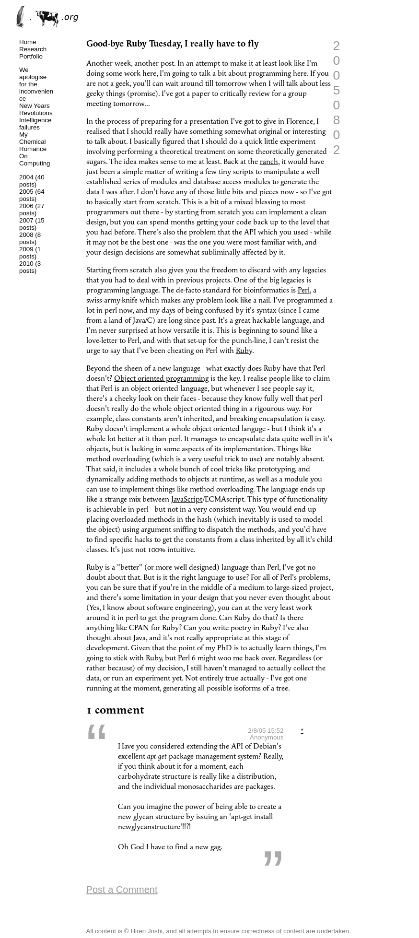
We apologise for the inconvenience (36, 84)
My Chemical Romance (33, 141)
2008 (26, 234)
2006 (26, 206)
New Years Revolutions (36, 109)
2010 (26, 263)
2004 (26, 177)
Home (27, 42)
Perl (304, 290)
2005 (26, 191)
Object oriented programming (161, 379)
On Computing (34, 159)
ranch (269, 162)
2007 (26, 220)
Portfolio (31, 56)
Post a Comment (122, 889)
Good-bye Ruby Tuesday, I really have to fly (172, 43)
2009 (26, 249)
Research (33, 49)
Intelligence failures (35, 124)
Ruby (244, 351)
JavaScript (187, 499)
